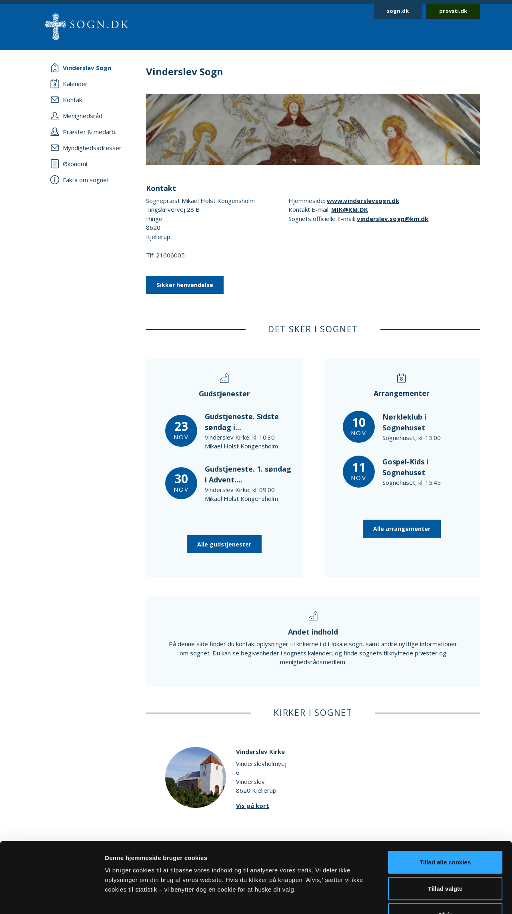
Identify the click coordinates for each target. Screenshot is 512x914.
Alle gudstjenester (224, 544)
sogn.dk (398, 10)
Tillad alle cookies (445, 809)
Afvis (445, 861)
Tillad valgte (445, 835)
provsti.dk (453, 10)
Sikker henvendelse (184, 285)
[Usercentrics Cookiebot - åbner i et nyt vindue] (52, 898)
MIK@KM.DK (349, 209)
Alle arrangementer (401, 528)
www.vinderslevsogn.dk (363, 201)
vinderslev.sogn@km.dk (392, 219)
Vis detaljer (416, 898)
